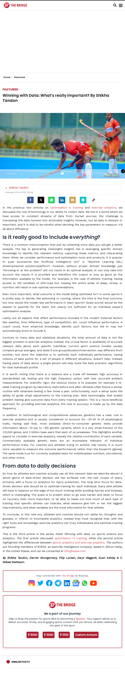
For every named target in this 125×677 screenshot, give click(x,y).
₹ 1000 (64, 635)
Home (8, 77)
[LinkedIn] (62, 200)
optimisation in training (66, 207)
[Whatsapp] (51, 200)
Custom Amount (86, 635)
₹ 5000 (32, 635)
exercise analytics (104, 207)
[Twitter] (41, 200)
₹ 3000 (48, 635)
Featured (10, 89)
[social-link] (93, 200)
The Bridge (68, 575)
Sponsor (80, 618)
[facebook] (30, 200)
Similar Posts (20, 662)
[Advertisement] (64, 44)
